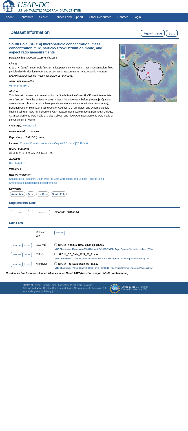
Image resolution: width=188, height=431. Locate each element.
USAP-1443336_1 (19, 85)
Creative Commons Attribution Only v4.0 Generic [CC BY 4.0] (54, 143)
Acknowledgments (32, 291)
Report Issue (152, 33)
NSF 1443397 (17, 162)
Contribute (26, 17)
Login (137, 17)
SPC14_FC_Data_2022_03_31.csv (78, 263)
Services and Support (68, 17)
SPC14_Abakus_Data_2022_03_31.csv (81, 244)
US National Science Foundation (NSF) (134, 288)
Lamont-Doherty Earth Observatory (51, 285)
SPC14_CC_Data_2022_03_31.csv (78, 254)
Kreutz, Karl (29, 125)
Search (43, 17)
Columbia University (82, 285)
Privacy (47, 291)
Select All (59, 232)
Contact (122, 17)
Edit (172, 33)
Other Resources (100, 17)
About (10, 17)
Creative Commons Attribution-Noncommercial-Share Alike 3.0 (74, 288)
